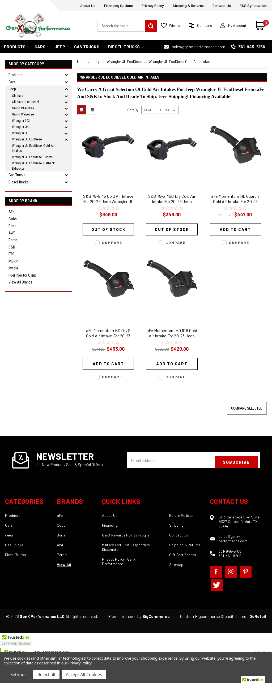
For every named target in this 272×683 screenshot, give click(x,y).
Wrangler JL (20, 133)
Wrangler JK (20, 127)
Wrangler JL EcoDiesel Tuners (32, 157)
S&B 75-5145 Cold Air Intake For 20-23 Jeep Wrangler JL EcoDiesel (108, 199)
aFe (11, 211)
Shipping (176, 525)
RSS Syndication (253, 5)
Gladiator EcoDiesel (25, 102)
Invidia (13, 268)
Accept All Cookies (84, 674)
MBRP (13, 261)
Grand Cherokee (23, 108)
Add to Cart (235, 229)
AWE (11, 233)
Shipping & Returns (188, 5)
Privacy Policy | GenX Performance (118, 561)
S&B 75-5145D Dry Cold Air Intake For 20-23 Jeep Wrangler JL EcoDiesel (172, 199)
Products (16, 46)
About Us (87, 5)
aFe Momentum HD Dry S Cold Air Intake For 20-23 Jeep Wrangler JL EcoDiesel (108, 334)
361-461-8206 (230, 555)
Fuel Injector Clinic (22, 275)
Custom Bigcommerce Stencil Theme (213, 616)
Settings (18, 674)
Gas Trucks (88, 46)
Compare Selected (246, 408)
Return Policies (181, 515)
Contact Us (221, 5)
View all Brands (20, 282)
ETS (11, 254)
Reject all (46, 674)
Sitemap (176, 564)
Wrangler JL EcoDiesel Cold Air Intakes (33, 148)
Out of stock (108, 229)
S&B (11, 247)
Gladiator (18, 96)
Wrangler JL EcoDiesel (27, 139)
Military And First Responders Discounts (126, 547)
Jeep (61, 46)
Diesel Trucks (125, 46)
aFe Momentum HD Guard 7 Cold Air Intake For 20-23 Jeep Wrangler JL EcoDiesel (235, 199)
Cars (42, 46)
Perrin (12, 240)
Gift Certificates (182, 554)
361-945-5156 (230, 551)
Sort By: (133, 110)
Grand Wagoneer (23, 114)
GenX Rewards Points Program (127, 535)
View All (64, 564)
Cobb (12, 219)
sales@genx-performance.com (198, 46)
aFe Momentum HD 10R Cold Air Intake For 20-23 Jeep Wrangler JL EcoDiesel (172, 334)
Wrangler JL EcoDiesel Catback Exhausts (33, 165)
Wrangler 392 (21, 121)
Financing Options (118, 5)
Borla (12, 226)
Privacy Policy (153, 5)
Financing (110, 525)
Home (81, 61)
